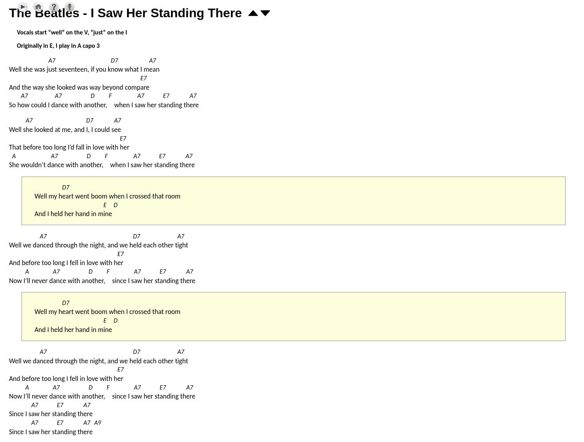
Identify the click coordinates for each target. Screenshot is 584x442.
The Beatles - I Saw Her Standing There (125, 13)
